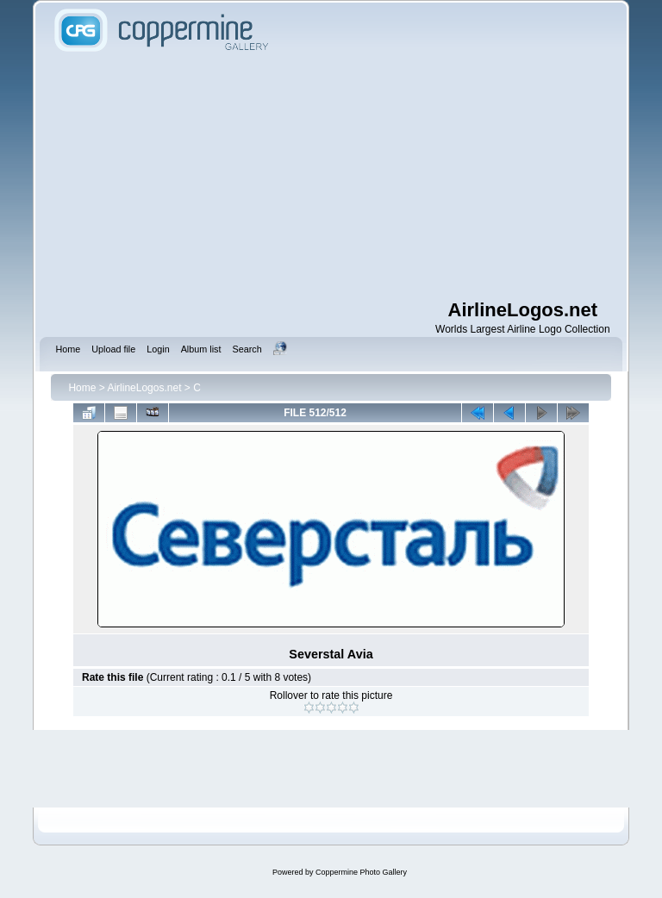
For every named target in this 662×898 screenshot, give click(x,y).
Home (82, 388)
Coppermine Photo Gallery (361, 872)
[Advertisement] (355, 176)
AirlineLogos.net (144, 388)
